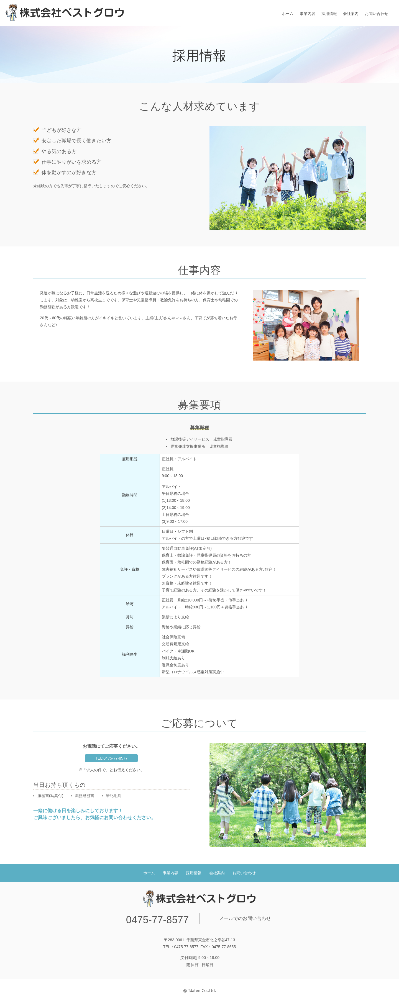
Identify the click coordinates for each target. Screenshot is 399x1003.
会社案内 (351, 13)
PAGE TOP (390, 975)
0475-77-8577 (157, 919)
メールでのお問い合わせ (245, 918)
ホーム (287, 13)
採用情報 (329, 13)
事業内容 (307, 13)
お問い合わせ (376, 13)
